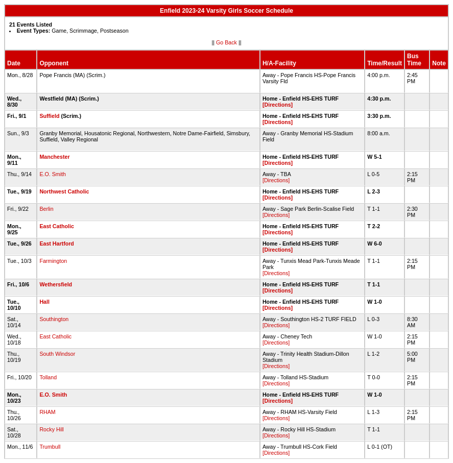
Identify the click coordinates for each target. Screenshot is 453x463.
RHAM (47, 412)
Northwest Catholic (64, 191)
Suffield (49, 116)
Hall (44, 302)
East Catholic (56, 226)
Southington (53, 319)
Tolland (48, 377)
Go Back (226, 42)
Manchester (54, 157)
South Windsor (57, 354)
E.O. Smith (52, 174)
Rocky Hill (51, 429)
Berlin (46, 209)
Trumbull (49, 447)
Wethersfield (55, 284)
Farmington (53, 261)
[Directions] (278, 105)
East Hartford (56, 243)
